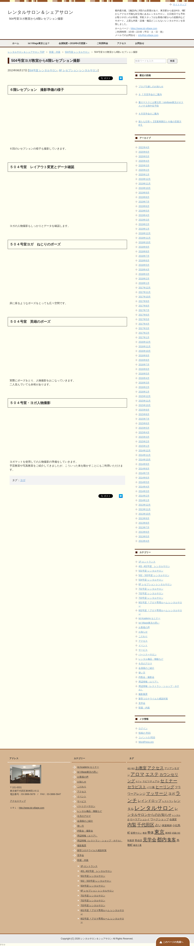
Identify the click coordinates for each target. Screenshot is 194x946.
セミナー (168, 780)
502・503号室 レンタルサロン (153, 575)
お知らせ (143, 632)
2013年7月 (143, 527)
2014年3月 (143, 491)
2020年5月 (143, 156)
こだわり (143, 636)
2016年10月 (144, 351)
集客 (171, 839)
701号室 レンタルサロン (150, 589)
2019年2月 (143, 224)
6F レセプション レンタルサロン (78, 70)
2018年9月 (143, 247)
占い (158, 825)
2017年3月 (143, 328)
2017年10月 (144, 296)
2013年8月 (143, 523)
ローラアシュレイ (140, 819)
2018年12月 (144, 233)
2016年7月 (143, 364)
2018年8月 (143, 251)
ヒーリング (164, 787)
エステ (152, 774)
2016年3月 (143, 382)
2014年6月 (143, 477)
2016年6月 (143, 369)
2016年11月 (144, 346)
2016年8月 (143, 360)
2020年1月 (143, 174)
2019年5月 (143, 210)
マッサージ (156, 793)
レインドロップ (149, 801)
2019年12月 (144, 179)
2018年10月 (144, 242)
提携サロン (136, 833)
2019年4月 (143, 215)
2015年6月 (143, 423)
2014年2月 (143, 495)
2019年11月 (144, 183)
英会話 (138, 840)
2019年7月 (143, 201)
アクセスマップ (18, 801)
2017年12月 (144, 287)
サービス (143, 650)
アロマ (137, 774)
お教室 (141, 768)
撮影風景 (143, 694)
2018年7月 (143, 256)
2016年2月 (143, 387)
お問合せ (139, 43)
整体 (150, 832)
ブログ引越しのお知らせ (150, 86)
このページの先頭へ (173, 942)
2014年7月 (143, 473)
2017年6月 (143, 315)
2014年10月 (144, 459)
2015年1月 (143, 446)
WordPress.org (146, 742)
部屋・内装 (144, 707)
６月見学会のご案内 (148, 113)
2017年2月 (143, 333)
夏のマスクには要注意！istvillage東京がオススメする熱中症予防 (160, 104)
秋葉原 (130, 840)
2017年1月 (143, 337)
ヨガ (22, 480)
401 (129, 768)
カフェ (138, 781)
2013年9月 (143, 518)
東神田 (168, 833)
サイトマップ (179, 4)
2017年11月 (144, 292)
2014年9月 (143, 464)
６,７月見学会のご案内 (150, 94)
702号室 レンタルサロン (150, 593)
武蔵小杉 (176, 833)
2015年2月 (143, 441)
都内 (162, 839)
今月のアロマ (145, 663)
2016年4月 (143, 378)
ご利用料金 (102, 43)
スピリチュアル (151, 781)
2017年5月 (143, 319)
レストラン (167, 801)
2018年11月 (144, 238)
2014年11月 (144, 455)
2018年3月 (143, 274)
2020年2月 (143, 170)
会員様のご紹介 (146, 668)
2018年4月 (143, 269)
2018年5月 (143, 265)
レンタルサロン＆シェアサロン (40, 12)
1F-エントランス (146, 561)
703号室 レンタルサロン (150, 598)
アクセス (121, 43)
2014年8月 (143, 468)
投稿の (144, 733)
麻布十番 (137, 845)
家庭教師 (167, 825)
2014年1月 (143, 500)
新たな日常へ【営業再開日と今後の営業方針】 (159, 123)
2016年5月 (143, 373)
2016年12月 (144, 342)
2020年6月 (143, 152)
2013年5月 (143, 536)
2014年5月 (143, 482)
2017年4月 (143, 324)
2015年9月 (143, 410)
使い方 (141, 672)
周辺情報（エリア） (148, 681)
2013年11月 (144, 509)
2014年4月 (143, 486)
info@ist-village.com (148, 35)
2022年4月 (143, 147)
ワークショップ (159, 819)
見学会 (141, 703)
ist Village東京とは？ (39, 43)
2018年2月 (143, 278)
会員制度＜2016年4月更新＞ (73, 43)
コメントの (146, 737)
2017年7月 (143, 310)
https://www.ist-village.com (144, 28)
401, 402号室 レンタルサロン (154, 566)
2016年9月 (143, 355)
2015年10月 (144, 405)
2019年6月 (143, 206)
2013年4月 (143, 541)
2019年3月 (143, 219)
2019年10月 (144, 188)
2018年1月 (143, 283)
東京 (159, 832)
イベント (143, 645)
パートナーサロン (147, 654)
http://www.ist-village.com (31, 807)
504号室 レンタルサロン (43, 70)
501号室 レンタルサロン (150, 571)
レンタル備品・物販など (150, 659)
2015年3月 (143, 437)
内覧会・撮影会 (146, 677)
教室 (145, 833)
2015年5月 (143, 428)
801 (133, 768)
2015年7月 (143, 419)
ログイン (143, 728)
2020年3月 (143, 165)
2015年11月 (144, 400)
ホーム (15, 43)
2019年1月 (143, 229)
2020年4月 (143, 161)
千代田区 (145, 824)
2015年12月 (144, 396)
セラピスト (136, 787)
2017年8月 (143, 305)
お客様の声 (144, 627)
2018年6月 (143, 260)
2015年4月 (143, 432)
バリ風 (151, 787)
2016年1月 (143, 391)
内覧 (131, 824)
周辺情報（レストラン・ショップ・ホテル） (99, 840)
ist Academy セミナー (149, 618)
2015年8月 (143, 414)
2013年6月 (143, 532)
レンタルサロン (154, 808)
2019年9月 (143, 192)
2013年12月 (144, 505)
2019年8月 (143, 197)
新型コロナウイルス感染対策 (153, 698)
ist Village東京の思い (148, 623)
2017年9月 (143, 301)
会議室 (173, 819)
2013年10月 (144, 514)
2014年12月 (144, 450)
